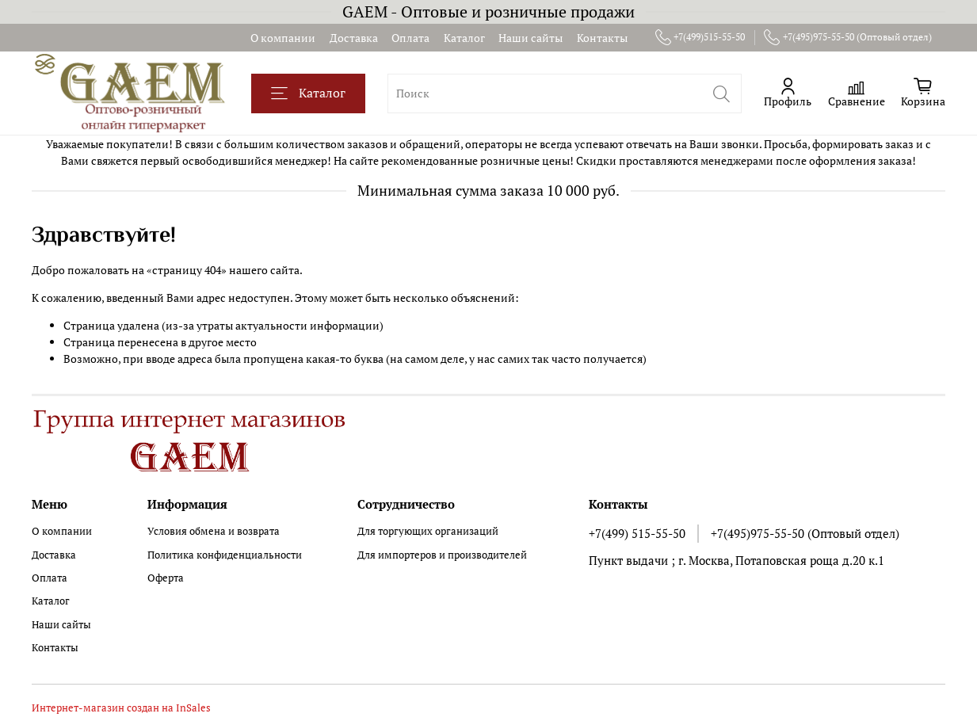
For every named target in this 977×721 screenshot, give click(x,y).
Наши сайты (530, 37)
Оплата (410, 37)
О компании (282, 37)
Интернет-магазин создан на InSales (121, 708)
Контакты (602, 37)
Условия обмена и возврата (213, 531)
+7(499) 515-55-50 (637, 533)
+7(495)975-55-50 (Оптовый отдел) (848, 37)
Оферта (165, 578)
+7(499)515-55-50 (700, 37)
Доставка (354, 37)
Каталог (464, 37)
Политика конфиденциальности (224, 555)
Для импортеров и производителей (442, 555)
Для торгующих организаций (427, 531)
